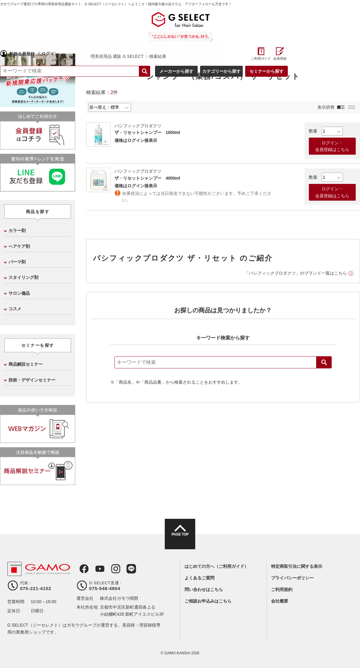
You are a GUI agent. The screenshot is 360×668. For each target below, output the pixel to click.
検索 (324, 362)
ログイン (126, 19)
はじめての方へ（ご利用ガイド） (217, 566)
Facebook (81, 569)
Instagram (109, 569)
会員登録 (350, 24)
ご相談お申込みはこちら (208, 601)
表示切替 (325, 107)
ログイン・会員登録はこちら (332, 146)
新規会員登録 (98, 19)
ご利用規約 (281, 589)
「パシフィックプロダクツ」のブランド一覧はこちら (296, 273)
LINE (123, 569)
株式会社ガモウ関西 (119, 598)
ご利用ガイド (331, 24)
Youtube (95, 569)
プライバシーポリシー (292, 577)
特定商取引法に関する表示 (296, 566)
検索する (214, 37)
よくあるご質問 (199, 577)
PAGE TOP (180, 539)
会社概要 (279, 601)
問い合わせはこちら (204, 589)
